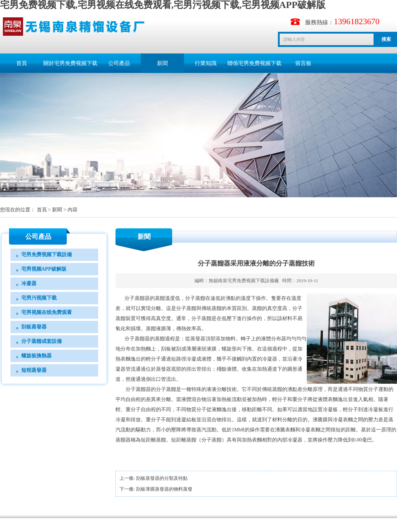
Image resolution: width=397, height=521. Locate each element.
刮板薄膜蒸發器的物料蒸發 (164, 489)
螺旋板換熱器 (36, 355)
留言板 (303, 63)
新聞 (162, 63)
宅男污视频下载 (39, 298)
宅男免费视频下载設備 (46, 254)
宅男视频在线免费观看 (46, 312)
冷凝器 (28, 283)
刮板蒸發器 (34, 327)
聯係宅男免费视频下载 (254, 63)
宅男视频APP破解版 (43, 269)
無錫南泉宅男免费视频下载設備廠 (244, 280)
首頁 (21, 63)
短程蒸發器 (34, 370)
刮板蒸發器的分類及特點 (162, 478)
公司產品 (119, 63)
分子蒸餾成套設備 (41, 341)
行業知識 (206, 63)
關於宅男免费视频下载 (70, 63)
